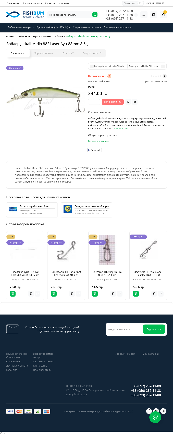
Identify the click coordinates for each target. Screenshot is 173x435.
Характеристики (43, 53)
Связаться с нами (43, 361)
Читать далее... (121, 128)
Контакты (64, 3)
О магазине (13, 3)
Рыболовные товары (21, 27)
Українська (129, 3)
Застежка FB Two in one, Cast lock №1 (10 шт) (148, 273)
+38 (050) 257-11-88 (119, 15)
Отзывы (68, 53)
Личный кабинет (125, 353)
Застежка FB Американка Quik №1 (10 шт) (107, 273)
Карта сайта (40, 365)
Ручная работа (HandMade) (53, 27)
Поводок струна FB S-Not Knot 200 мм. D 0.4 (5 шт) (25, 273)
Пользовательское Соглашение (17, 355)
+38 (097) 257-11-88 (119, 11)
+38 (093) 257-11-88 (119, 18)
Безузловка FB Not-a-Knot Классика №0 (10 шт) (66, 273)
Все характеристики (98, 141)
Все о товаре (17, 53)
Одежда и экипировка (117, 27)
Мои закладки (150, 353)
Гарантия (50, 3)
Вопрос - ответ (92, 53)
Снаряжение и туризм (87, 27)
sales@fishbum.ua (76, 394)
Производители (42, 369)
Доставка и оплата (32, 3)
